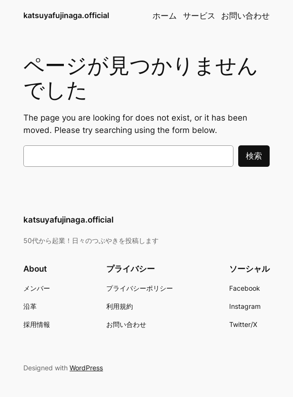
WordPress (86, 368)
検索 (254, 156)
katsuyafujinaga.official (66, 15)
